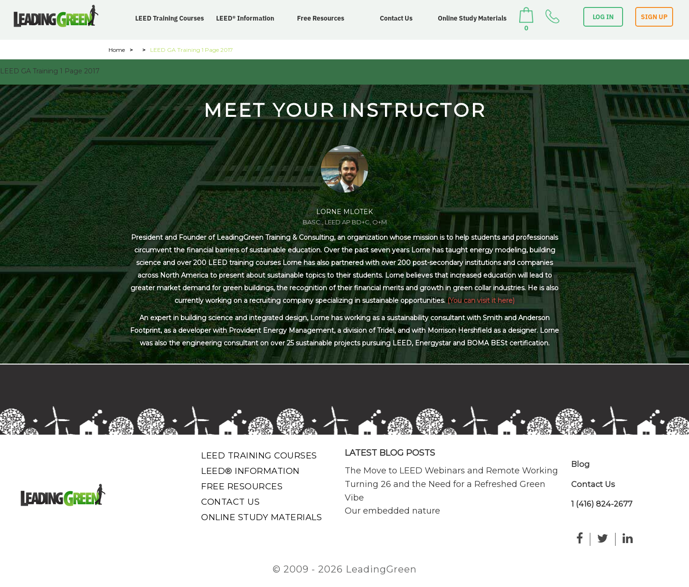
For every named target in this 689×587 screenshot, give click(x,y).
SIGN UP (654, 17)
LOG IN (603, 17)
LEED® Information (245, 18)
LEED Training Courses (169, 18)
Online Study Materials (472, 18)
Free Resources (320, 18)
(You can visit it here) (481, 300)
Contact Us (396, 18)
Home (117, 49)
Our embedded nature (392, 511)
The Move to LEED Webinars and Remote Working (451, 470)
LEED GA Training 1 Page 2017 (50, 71)
